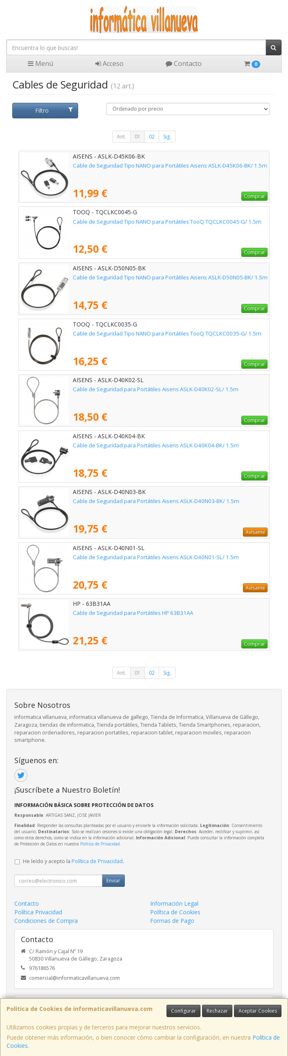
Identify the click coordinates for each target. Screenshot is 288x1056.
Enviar (113, 880)
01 (137, 136)
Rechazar (217, 1010)
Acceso (109, 63)
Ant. (121, 136)
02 (152, 136)
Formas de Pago (172, 921)
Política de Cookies (175, 912)
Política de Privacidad (100, 844)
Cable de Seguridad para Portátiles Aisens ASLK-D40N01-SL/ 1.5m (156, 557)
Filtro (54, 110)
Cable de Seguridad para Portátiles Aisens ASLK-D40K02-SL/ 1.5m (156, 389)
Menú (40, 63)
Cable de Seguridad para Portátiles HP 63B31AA (133, 612)
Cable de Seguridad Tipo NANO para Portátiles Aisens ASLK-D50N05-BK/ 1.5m (170, 277)
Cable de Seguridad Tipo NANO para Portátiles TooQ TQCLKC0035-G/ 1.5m (167, 333)
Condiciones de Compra (46, 921)
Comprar (254, 196)
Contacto (184, 63)
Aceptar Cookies (258, 1010)
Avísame (255, 531)
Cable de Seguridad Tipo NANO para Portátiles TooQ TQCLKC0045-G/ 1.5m (167, 221)
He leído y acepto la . (73, 861)
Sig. (167, 136)
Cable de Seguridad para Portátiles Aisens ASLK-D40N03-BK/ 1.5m (156, 501)
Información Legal (174, 903)
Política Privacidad (38, 912)
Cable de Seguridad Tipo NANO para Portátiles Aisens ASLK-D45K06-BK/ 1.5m (170, 165)
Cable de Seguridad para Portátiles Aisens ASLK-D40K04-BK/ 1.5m (156, 445)
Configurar (183, 1010)
